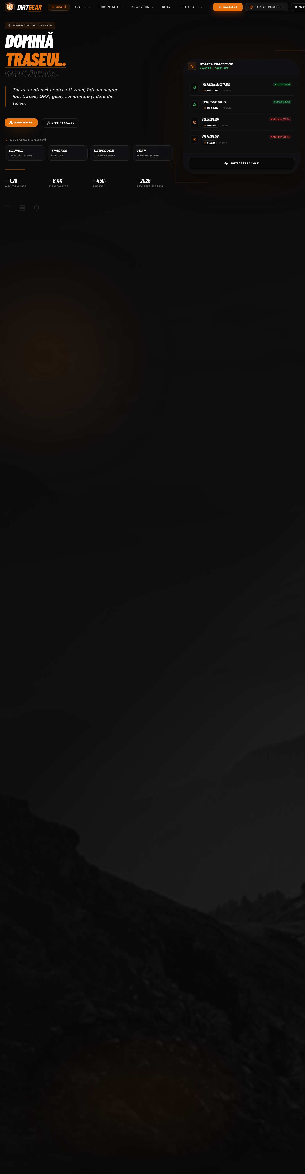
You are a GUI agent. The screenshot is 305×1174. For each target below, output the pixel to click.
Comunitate (111, 6)
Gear (168, 6)
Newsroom (143, 6)
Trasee (82, 6)
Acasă (59, 6)
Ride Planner (60, 124)
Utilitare (192, 6)
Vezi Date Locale (223, 163)
